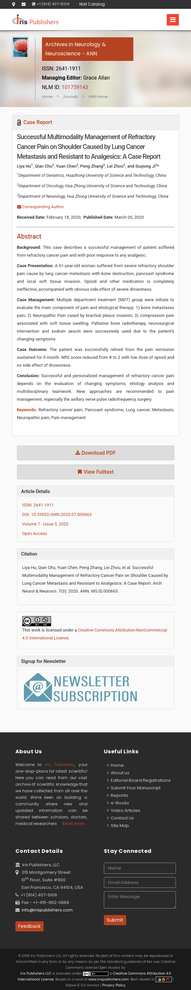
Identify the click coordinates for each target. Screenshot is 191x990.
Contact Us (120, 818)
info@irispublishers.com (47, 910)
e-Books (118, 803)
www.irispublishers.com (108, 979)
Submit (115, 920)
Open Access (34, 533)
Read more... (75, 823)
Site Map (118, 825)
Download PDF (95, 453)
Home (47, 96)
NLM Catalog (92, 4)
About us (118, 773)
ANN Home (98, 96)
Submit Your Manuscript (134, 788)
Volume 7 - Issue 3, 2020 (45, 524)
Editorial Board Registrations (139, 780)
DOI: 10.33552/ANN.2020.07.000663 (57, 514)
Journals (70, 96)
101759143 (65, 87)
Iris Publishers (59, 764)
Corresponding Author (40, 206)
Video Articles (123, 810)
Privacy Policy (113, 985)
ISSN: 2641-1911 (38, 505)
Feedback (29, 926)
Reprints (117, 795)
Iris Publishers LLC (36, 973)
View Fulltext (95, 472)
